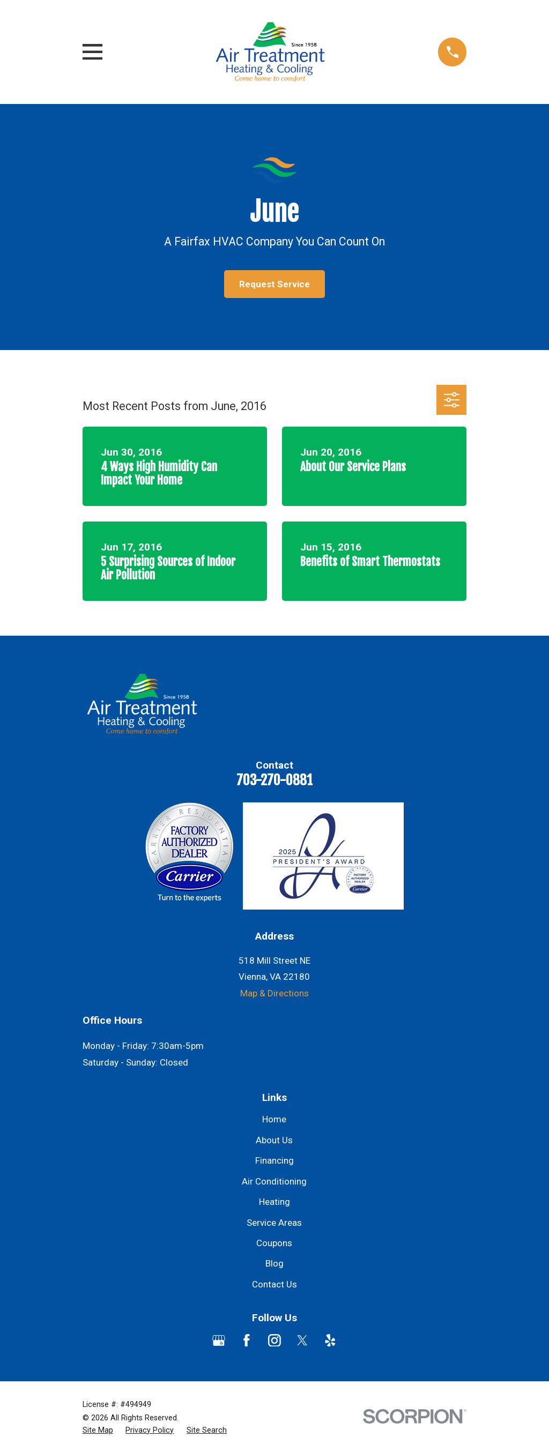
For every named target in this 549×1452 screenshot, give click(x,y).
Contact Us (274, 1284)
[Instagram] (274, 1340)
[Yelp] (330, 1340)
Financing (274, 1160)
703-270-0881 (274, 779)
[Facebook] (246, 1340)
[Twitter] (302, 1340)
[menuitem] (98, 1430)
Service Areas (274, 1222)
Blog (274, 1263)
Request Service (274, 284)
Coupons (274, 1243)
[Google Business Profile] (218, 1340)
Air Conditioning (274, 1181)
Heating (274, 1201)
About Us (274, 1140)
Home (274, 1119)
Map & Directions (274, 993)
